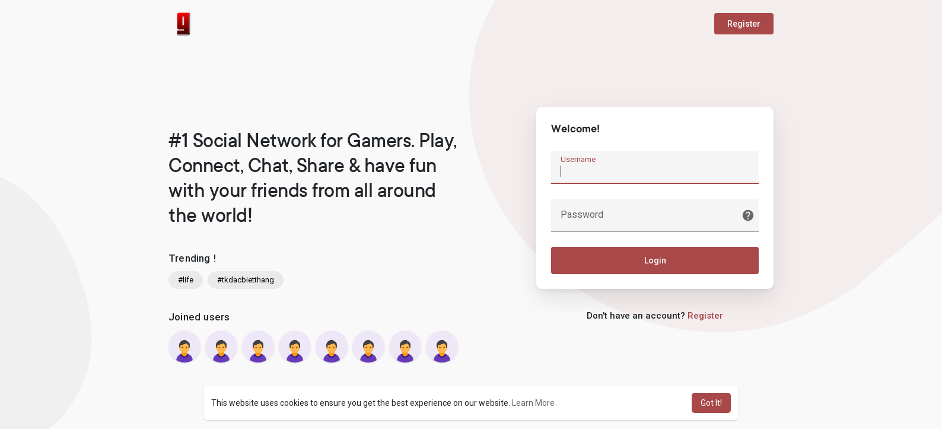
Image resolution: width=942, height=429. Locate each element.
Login (655, 260)
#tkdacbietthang (245, 279)
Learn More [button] (533, 403)
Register (743, 23)
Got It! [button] (711, 403)
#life (185, 279)
